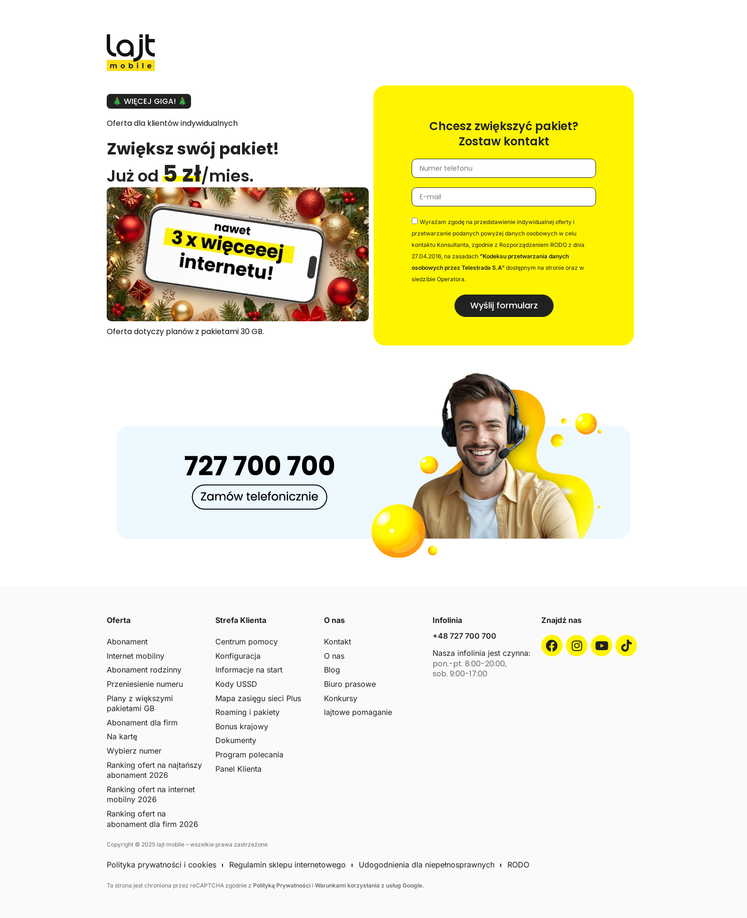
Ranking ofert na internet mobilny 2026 (151, 795)
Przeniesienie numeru (145, 684)
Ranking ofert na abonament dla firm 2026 (152, 819)
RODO (518, 864)
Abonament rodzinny (144, 669)
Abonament (127, 641)
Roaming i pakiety (247, 712)
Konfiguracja (238, 656)
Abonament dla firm (142, 722)
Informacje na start (249, 669)
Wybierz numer (134, 750)
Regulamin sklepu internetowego (287, 864)
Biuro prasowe (350, 684)
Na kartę (122, 736)
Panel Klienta (238, 769)
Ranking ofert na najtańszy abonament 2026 (154, 770)
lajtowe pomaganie (358, 712)
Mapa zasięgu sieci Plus (258, 698)
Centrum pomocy (246, 641)
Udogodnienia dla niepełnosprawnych (427, 864)
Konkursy (340, 698)
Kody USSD (236, 684)
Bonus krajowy (241, 726)
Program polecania (249, 754)
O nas (334, 656)
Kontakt (337, 641)
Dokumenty (235, 740)
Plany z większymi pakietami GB (140, 704)
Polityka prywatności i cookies (161, 864)
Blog (332, 669)
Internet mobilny (135, 656)
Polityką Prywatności (282, 885)
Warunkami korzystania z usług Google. (369, 885)
